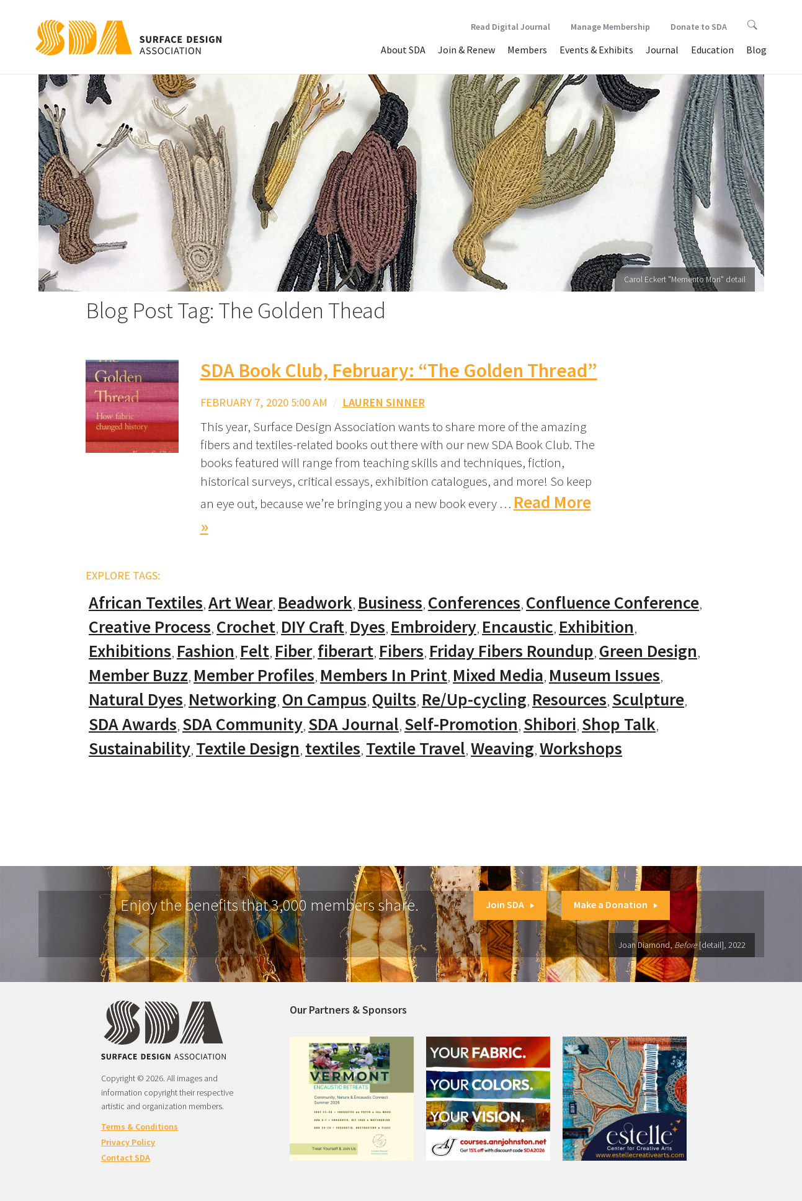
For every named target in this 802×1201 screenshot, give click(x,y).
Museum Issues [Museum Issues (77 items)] (604, 675)
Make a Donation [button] (615, 904)
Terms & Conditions (139, 1126)
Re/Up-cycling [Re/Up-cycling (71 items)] (474, 699)
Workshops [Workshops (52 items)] (581, 748)
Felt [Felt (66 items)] (254, 651)
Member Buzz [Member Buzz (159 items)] (138, 675)
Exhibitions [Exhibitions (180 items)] (130, 651)
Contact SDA (125, 1157)
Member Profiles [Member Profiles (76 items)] (254, 675)
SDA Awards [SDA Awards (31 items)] (133, 724)
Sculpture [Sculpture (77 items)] (648, 699)
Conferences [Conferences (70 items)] (474, 603)
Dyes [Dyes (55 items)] (367, 627)
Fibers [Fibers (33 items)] (401, 651)
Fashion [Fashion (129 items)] (205, 651)
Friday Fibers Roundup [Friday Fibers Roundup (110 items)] (511, 651)
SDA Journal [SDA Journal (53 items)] (353, 724)
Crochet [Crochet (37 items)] (245, 627)
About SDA (403, 49)
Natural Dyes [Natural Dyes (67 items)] (136, 699)
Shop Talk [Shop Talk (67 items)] (619, 724)
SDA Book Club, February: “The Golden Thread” (398, 370)
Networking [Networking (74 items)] (233, 699)
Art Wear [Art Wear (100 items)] (240, 603)
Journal (662, 49)
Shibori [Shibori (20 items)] (550, 724)
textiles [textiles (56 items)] (332, 748)
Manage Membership (610, 26)
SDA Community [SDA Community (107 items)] (242, 724)
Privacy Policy (128, 1142)
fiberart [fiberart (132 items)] (345, 651)
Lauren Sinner (383, 402)
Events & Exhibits (596, 49)
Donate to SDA (699, 26)
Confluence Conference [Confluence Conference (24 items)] (612, 603)
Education (712, 49)
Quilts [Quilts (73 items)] (394, 699)
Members (527, 49)
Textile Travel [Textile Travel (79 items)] (415, 748)
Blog (756, 49)
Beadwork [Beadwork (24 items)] (315, 603)
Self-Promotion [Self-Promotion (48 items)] (461, 724)
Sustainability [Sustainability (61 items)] (139, 748)
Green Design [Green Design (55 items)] (648, 651)
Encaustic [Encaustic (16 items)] (517, 627)
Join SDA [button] (510, 904)
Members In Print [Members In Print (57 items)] (383, 675)
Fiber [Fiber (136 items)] (293, 651)
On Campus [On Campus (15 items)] (324, 699)
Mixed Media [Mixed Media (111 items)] (498, 675)
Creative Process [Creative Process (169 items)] (150, 627)
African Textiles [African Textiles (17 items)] (146, 603)
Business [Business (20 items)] (390, 603)
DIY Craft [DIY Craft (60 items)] (312, 627)
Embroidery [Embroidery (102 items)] (433, 627)
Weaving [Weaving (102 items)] (502, 748)
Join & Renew (466, 49)
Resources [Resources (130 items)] (569, 699)
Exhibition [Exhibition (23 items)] (596, 627)
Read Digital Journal (510, 26)
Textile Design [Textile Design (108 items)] (248, 748)
